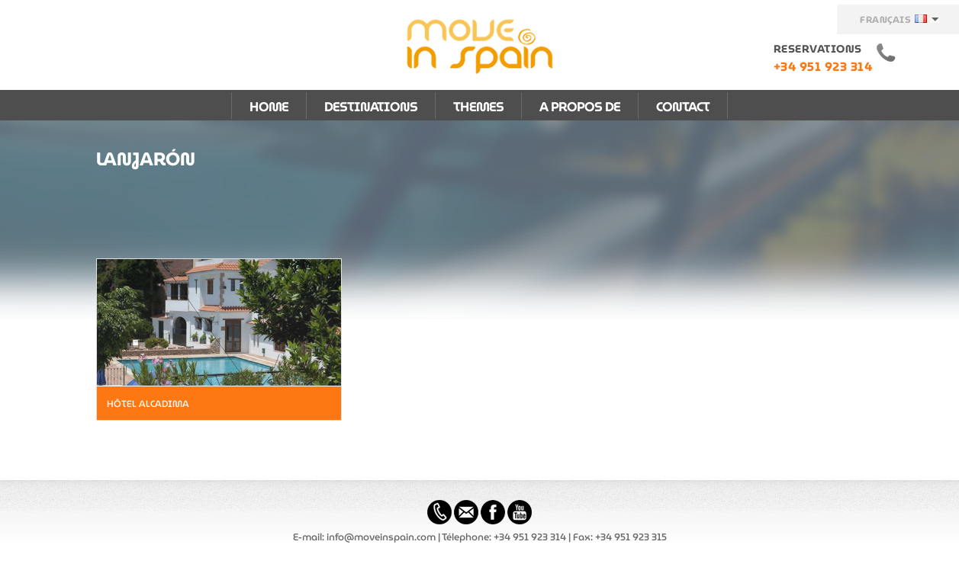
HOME (268, 107)
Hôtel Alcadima (148, 403)
